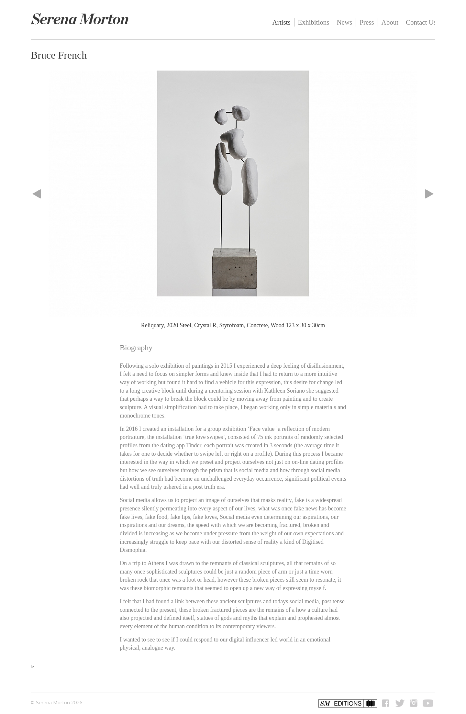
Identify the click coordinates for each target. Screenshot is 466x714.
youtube (428, 703)
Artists (281, 22)
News (344, 22)
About (390, 22)
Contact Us (421, 22)
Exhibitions (313, 22)
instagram (413, 703)
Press (367, 22)
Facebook (386, 703)
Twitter (400, 703)
